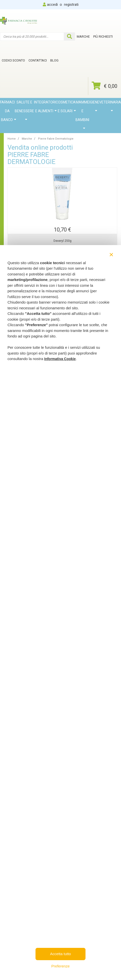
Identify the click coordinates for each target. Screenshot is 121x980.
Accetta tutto (60, 954)
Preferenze (60, 966)
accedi (52, 4)
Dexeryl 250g (63, 241)
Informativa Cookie (60, 359)
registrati (71, 4)
